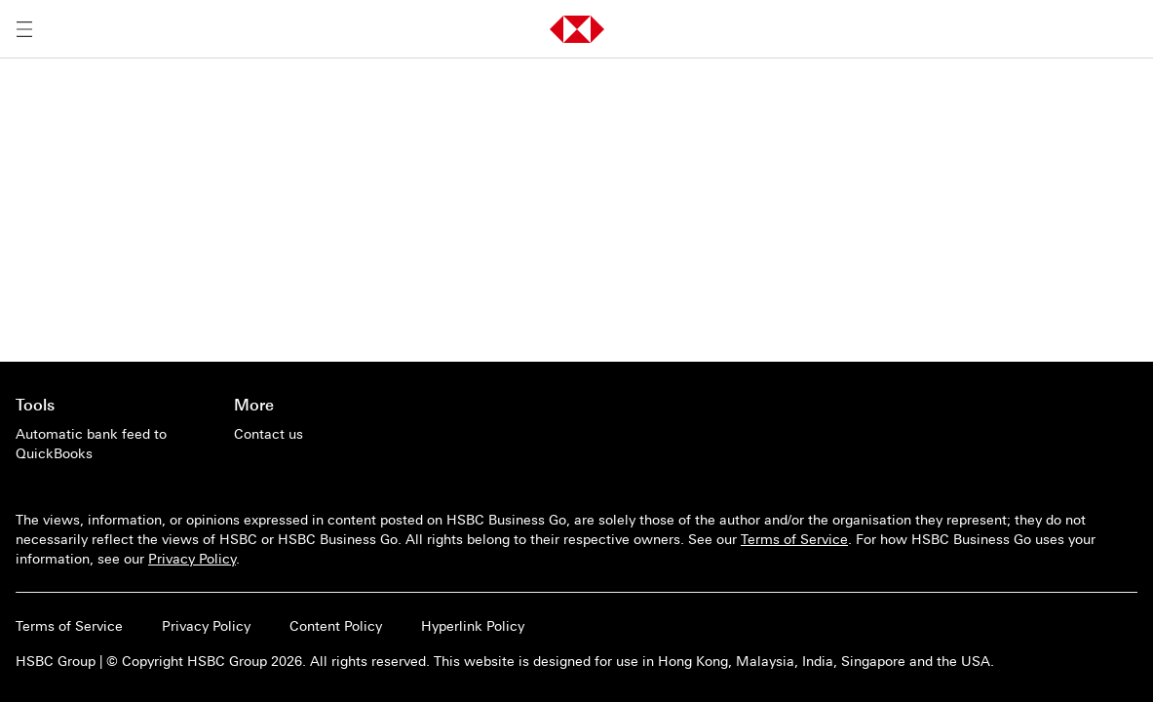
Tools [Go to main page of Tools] (35, 404)
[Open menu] (24, 29)
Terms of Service (794, 539)
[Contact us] (268, 434)
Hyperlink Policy (472, 626)
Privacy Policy (192, 558)
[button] (577, 29)
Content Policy (335, 626)
